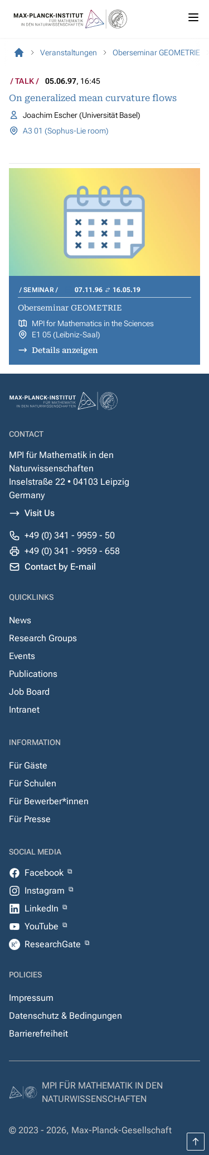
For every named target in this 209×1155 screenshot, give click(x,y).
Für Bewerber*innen (49, 801)
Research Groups (43, 638)
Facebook (45, 872)
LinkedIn (43, 908)
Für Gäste (28, 765)
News (20, 620)
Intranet (24, 709)
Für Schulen (32, 783)
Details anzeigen (65, 350)
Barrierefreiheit (38, 1033)
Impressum (31, 997)
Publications (33, 674)
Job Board (29, 691)
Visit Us (40, 513)
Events (22, 656)
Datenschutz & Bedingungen (65, 1015)
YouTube (43, 926)
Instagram (46, 890)
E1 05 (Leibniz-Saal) (66, 334)
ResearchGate (54, 944)
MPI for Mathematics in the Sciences (93, 323)
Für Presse (30, 819)
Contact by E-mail (60, 566)
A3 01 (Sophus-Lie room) (66, 130)
